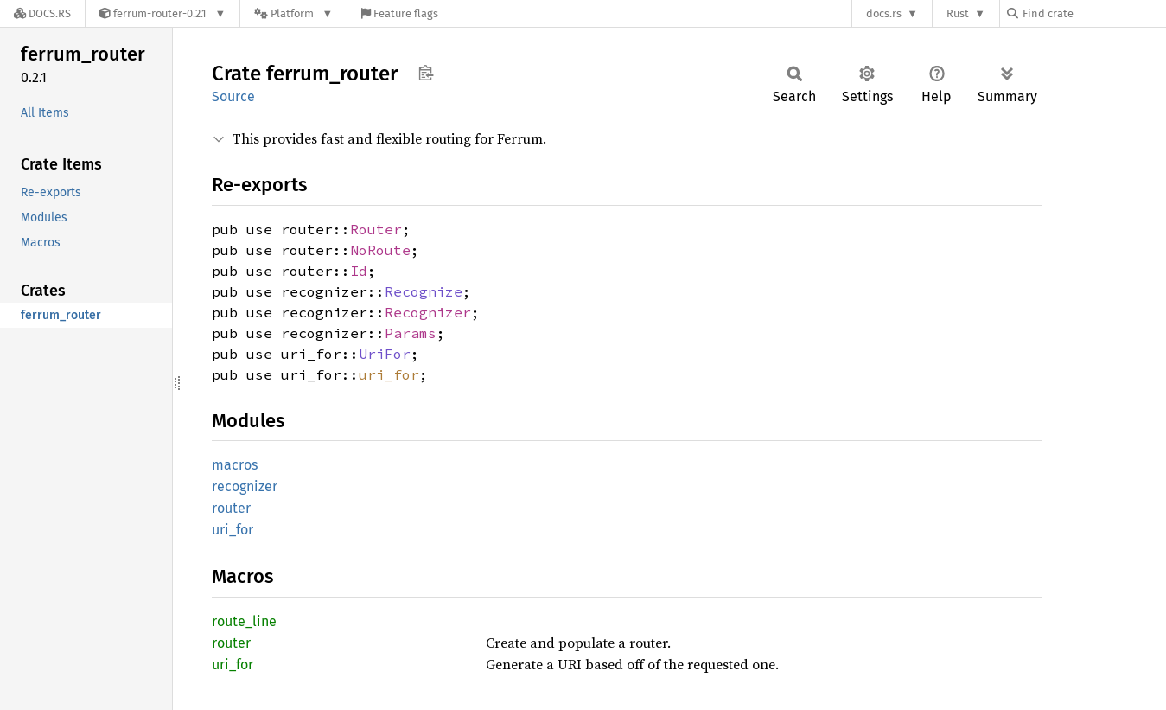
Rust (957, 13)
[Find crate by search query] (1093, 13)
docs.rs (884, 13)
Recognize (423, 291)
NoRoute (380, 250)
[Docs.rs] (42, 13)
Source (233, 96)
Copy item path (425, 72)
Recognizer (428, 312)
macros (235, 465)
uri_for (389, 374)
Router (376, 229)
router (231, 508)
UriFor (385, 353)
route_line (244, 621)
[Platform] (293, 13)
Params (410, 333)
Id (358, 270)
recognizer (244, 486)
